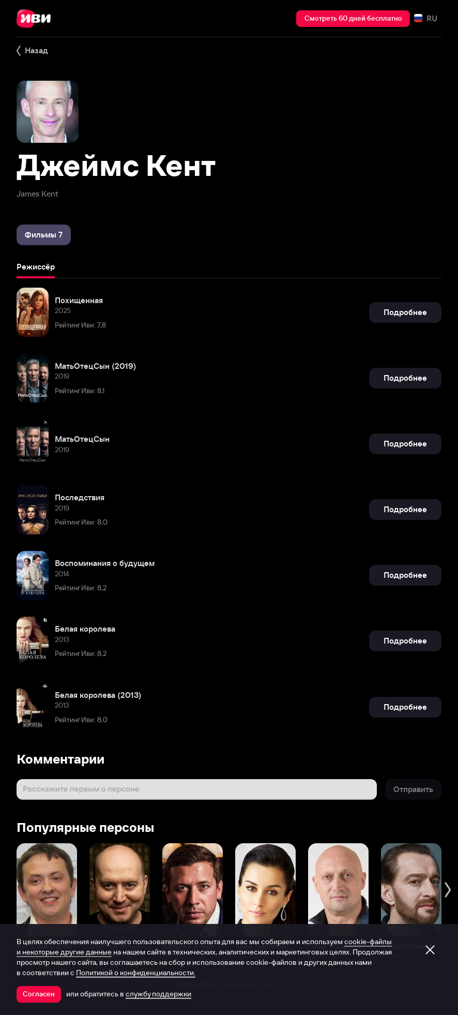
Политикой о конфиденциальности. (135, 972)
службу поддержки (158, 994)
